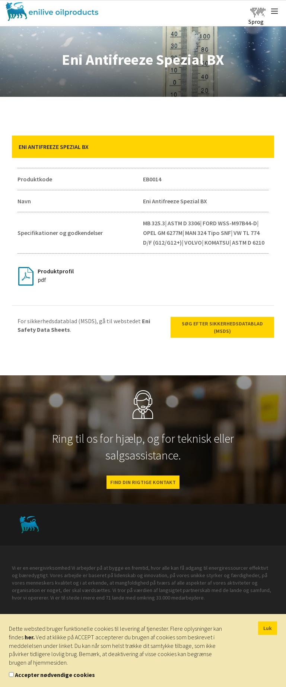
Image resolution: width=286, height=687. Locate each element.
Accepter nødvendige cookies (55, 674)
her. (30, 637)
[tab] (143, 147)
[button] (262, 146)
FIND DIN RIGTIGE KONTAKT (143, 482)
